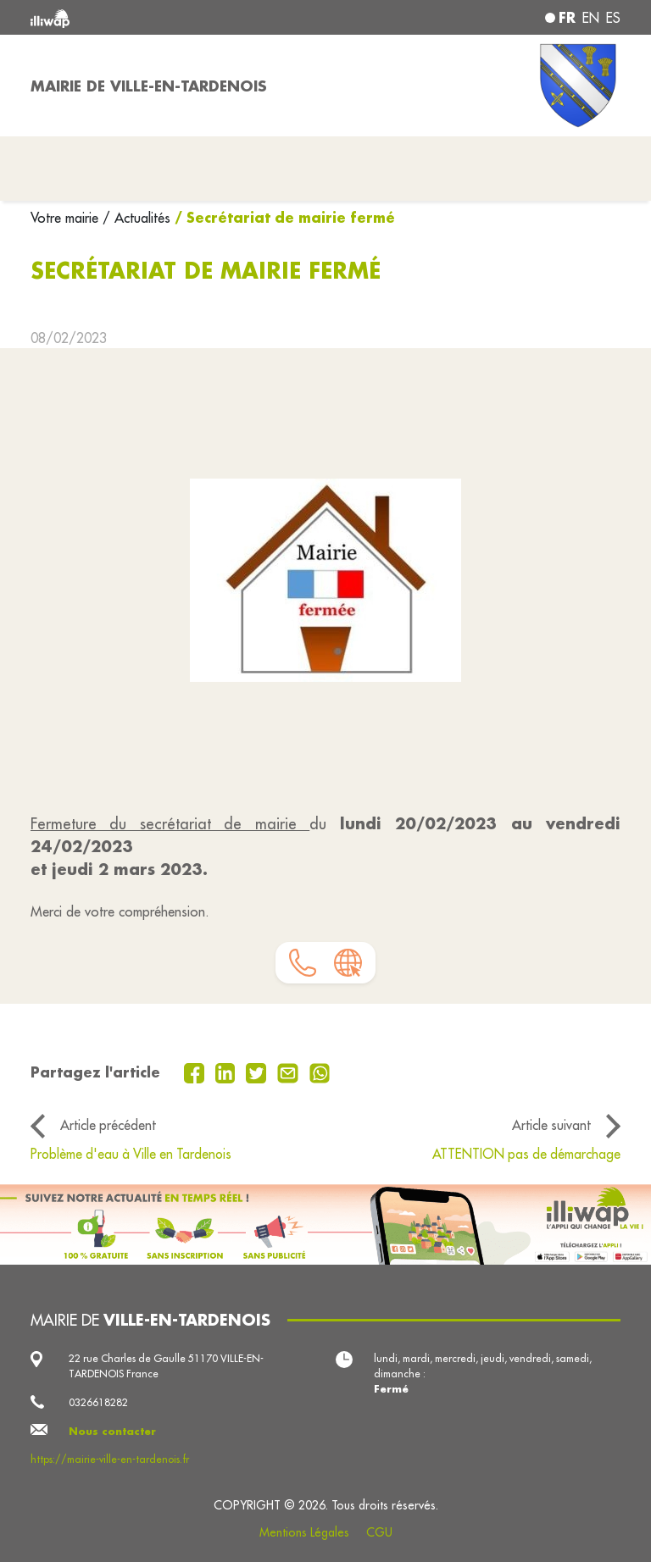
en (590, 17)
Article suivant (551, 1124)
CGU (379, 1532)
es (613, 17)
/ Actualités (136, 217)
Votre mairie (67, 217)
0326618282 (98, 1402)
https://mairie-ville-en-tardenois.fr (110, 1459)
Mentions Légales (304, 1532)
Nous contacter (112, 1431)
